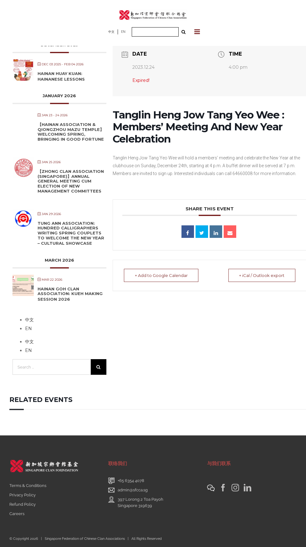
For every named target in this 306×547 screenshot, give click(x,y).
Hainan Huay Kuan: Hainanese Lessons (61, 76)
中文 (111, 31)
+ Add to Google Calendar (161, 275)
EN (123, 31)
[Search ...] (155, 32)
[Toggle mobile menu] (197, 31)
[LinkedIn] (247, 487)
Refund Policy (22, 504)
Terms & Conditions (27, 485)
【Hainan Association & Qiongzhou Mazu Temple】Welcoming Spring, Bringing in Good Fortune (71, 132)
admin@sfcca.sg (133, 490)
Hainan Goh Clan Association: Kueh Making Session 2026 (70, 294)
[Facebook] (223, 487)
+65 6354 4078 (131, 480)
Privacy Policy (22, 495)
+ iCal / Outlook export (261, 275)
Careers (16, 513)
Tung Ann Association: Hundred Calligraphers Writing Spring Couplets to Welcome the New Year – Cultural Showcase (71, 233)
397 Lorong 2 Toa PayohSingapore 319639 (140, 502)
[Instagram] (235, 487)
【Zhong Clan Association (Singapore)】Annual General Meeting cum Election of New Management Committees (71, 181)
